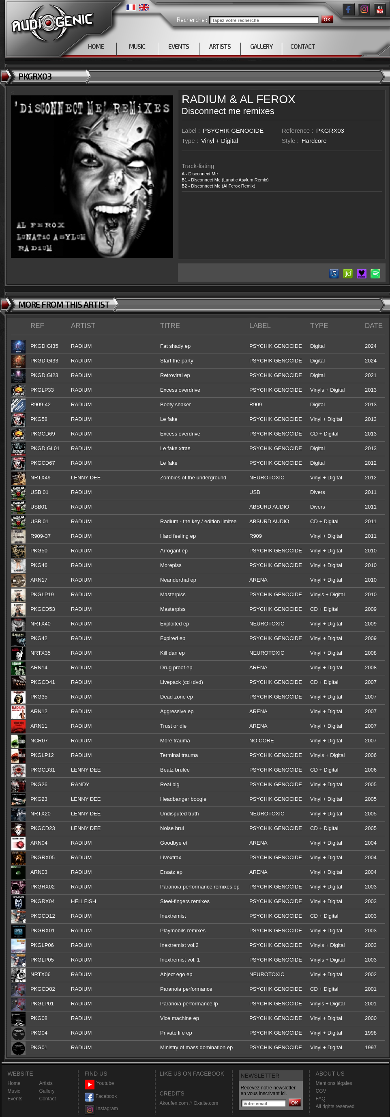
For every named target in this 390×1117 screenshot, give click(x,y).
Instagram (101, 1109)
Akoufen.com (174, 1103)
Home (14, 1083)
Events (15, 1099)
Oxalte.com (205, 1103)
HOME (96, 46)
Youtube (99, 1083)
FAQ (321, 1099)
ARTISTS (220, 46)
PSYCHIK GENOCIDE (233, 130)
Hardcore (314, 140)
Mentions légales (334, 1083)
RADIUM (204, 99)
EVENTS (178, 46)
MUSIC (137, 46)
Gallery (47, 1091)
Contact (47, 1099)
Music (14, 1091)
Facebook (101, 1096)
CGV (321, 1091)
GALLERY (261, 46)
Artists (46, 1083)
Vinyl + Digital (219, 140)
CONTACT (302, 46)
